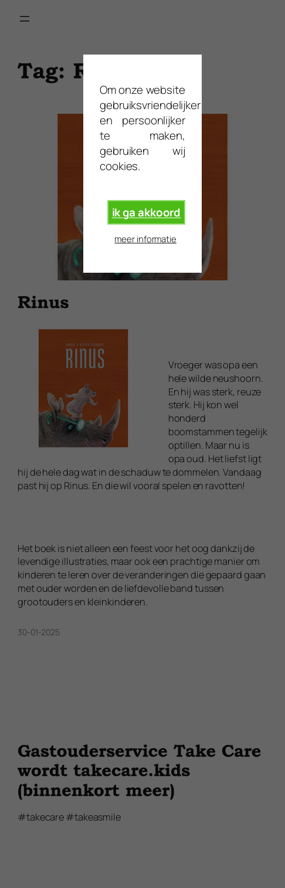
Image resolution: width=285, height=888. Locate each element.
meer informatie (145, 239)
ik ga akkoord (146, 212)
